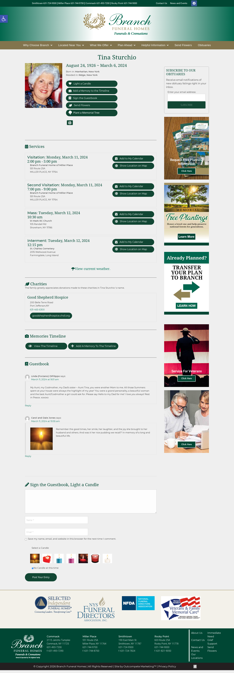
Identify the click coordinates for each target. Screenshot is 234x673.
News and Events (197, 652)
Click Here (186, 171)
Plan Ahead (127, 46)
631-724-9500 (125, 650)
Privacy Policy (167, 669)
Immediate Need (214, 637)
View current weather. (92, 271)
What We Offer (101, 46)
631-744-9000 (161, 650)
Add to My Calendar (130, 161)
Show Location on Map (132, 168)
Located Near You (71, 46)
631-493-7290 (56, 653)
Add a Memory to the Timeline (90, 92)
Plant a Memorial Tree (84, 115)
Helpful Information (155, 46)
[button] (4, 19)
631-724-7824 (127, 653)
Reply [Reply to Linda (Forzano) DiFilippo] (28, 408)
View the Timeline (43, 348)
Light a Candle (80, 84)
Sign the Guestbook (84, 99)
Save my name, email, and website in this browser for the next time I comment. (72, 541)
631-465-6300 (37, 311)
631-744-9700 (90, 650)
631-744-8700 (91, 653)
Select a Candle (40, 550)
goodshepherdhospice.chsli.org (52, 318)
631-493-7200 (54, 650)
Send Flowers (183, 45)
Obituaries (204, 45)
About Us (196, 635)
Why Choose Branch (37, 46)
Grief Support (212, 645)
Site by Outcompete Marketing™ (135, 669)
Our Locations (197, 659)
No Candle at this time (46, 570)
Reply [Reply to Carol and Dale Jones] (28, 458)
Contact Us (198, 643)
